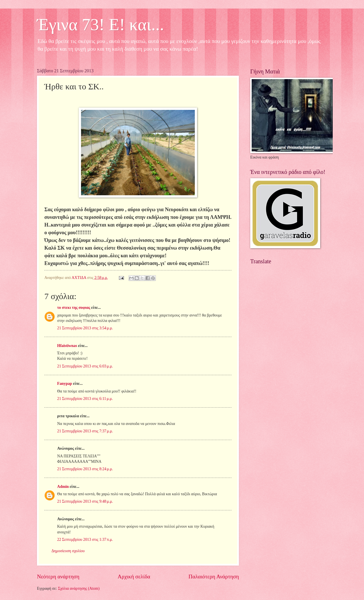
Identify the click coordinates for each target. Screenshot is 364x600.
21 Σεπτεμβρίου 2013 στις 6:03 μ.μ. (85, 366)
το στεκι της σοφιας (73, 307)
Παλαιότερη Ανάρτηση (214, 577)
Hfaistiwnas (67, 346)
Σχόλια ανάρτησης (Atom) (79, 588)
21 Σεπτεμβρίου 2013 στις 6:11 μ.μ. (85, 398)
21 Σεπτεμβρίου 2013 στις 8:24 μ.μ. (85, 469)
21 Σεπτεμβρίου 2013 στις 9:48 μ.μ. (85, 501)
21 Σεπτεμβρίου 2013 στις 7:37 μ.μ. (85, 431)
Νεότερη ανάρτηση (58, 577)
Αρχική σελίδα (134, 577)
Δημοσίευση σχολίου (68, 551)
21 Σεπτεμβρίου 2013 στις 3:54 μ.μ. (85, 328)
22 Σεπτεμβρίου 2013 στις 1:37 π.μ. (85, 539)
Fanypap (64, 383)
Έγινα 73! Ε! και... (100, 24)
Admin (63, 486)
